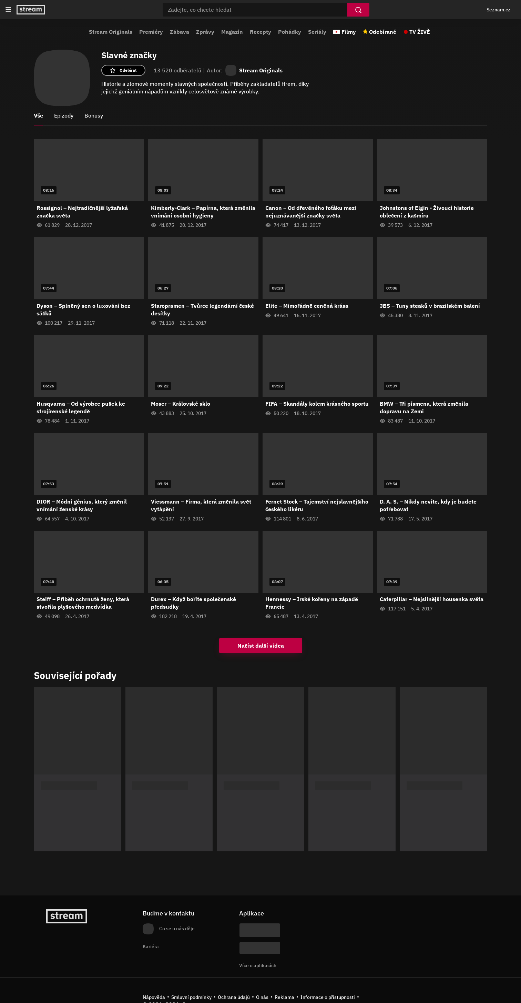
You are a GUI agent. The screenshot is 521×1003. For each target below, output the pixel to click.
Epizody (63, 115)
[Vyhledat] (358, 10)
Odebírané (382, 31)
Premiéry (151, 31)
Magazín (232, 31)
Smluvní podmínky (191, 997)
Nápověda (154, 997)
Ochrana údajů (234, 997)
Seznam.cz (498, 9)
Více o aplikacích (257, 965)
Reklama (284, 997)
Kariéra (151, 946)
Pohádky (289, 31)
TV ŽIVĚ (419, 31)
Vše (38, 115)
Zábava (179, 31)
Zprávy (205, 31)
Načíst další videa (260, 645)
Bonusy (93, 115)
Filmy (348, 31)
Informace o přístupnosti (327, 997)
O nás (262, 997)
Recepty (260, 31)
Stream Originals (110, 31)
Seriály (317, 31)
